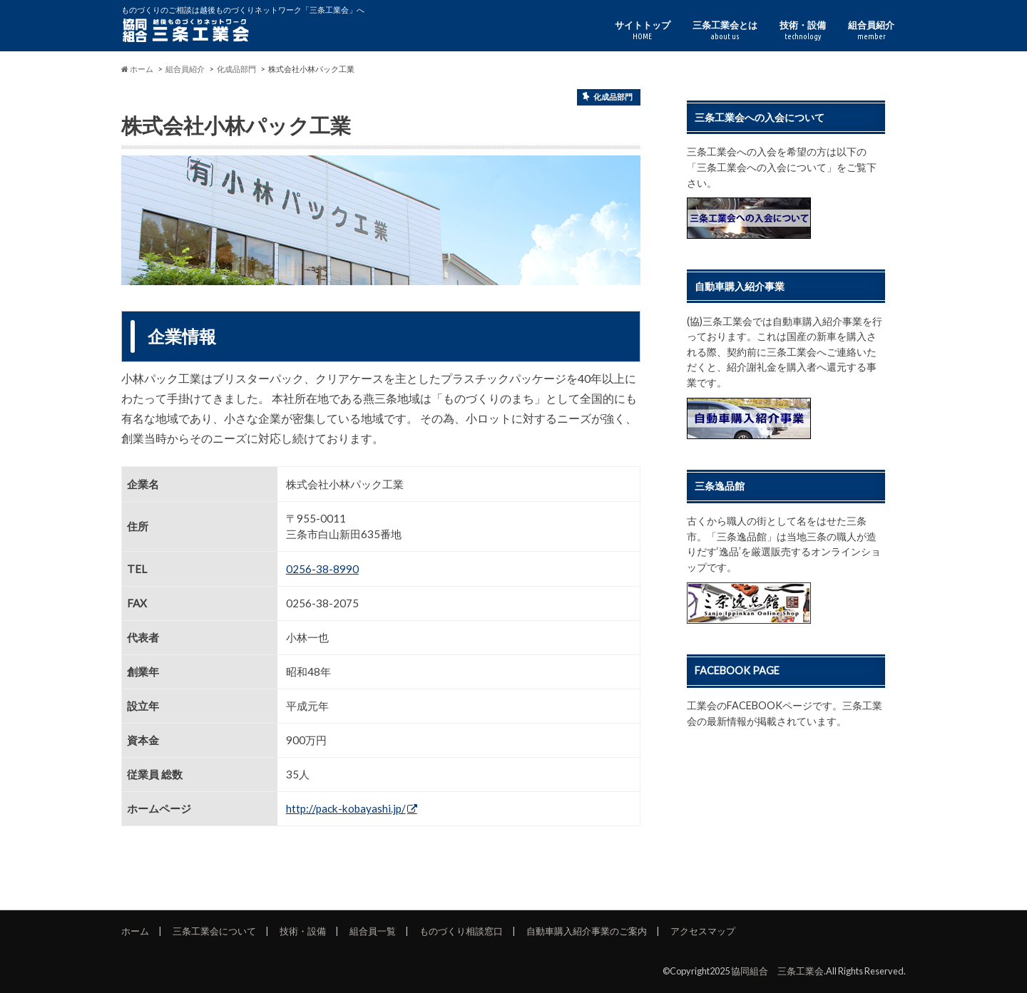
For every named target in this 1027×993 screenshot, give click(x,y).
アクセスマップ (702, 931)
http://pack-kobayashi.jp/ (346, 808)
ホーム (135, 931)
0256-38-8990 (322, 568)
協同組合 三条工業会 (777, 971)
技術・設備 (803, 30)
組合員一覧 (372, 931)
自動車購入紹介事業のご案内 (586, 931)
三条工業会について (214, 931)
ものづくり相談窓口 (461, 931)
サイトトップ (642, 30)
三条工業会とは (725, 30)
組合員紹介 (871, 30)
